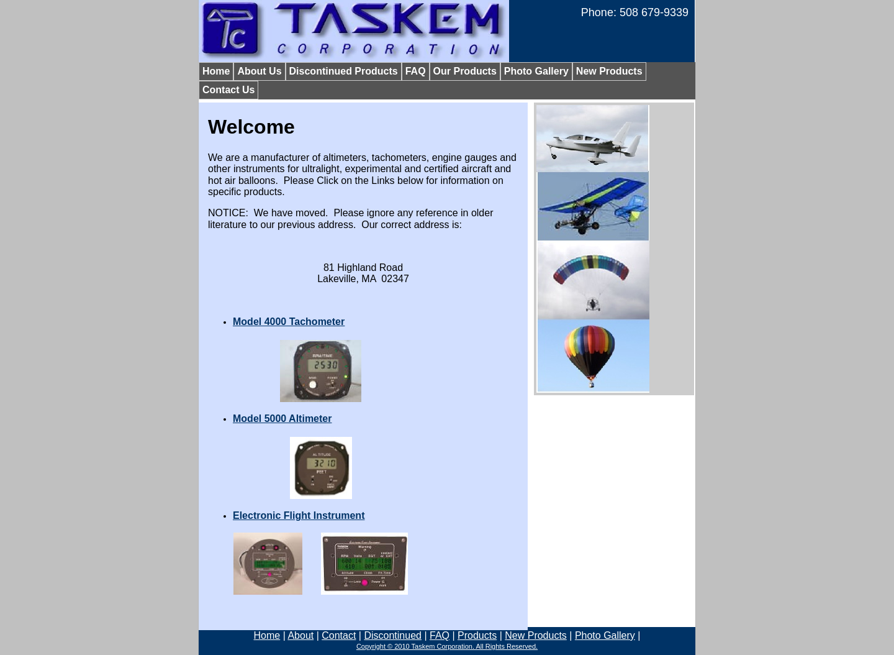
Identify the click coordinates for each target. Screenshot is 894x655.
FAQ (439, 635)
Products (477, 635)
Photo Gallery (605, 635)
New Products (536, 635)
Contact (339, 635)
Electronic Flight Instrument (298, 515)
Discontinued (393, 635)
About (300, 635)
